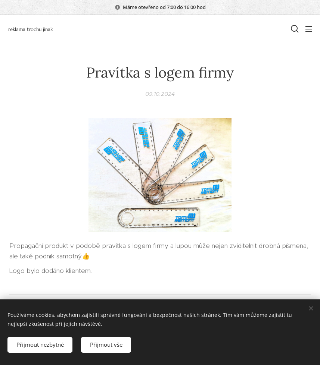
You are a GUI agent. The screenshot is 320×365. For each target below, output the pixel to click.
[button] (293, 28)
